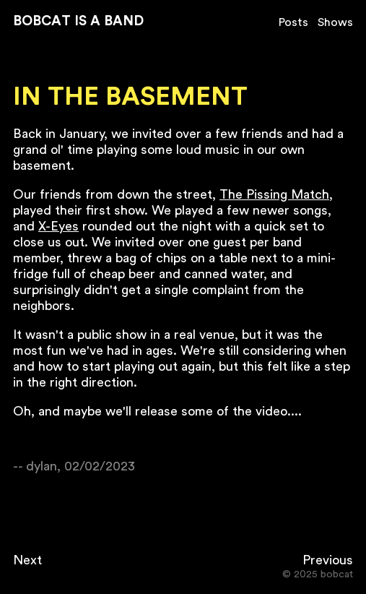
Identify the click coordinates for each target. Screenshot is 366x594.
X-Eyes (58, 226)
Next (27, 560)
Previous (327, 560)
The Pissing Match (274, 194)
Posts (293, 22)
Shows (335, 22)
